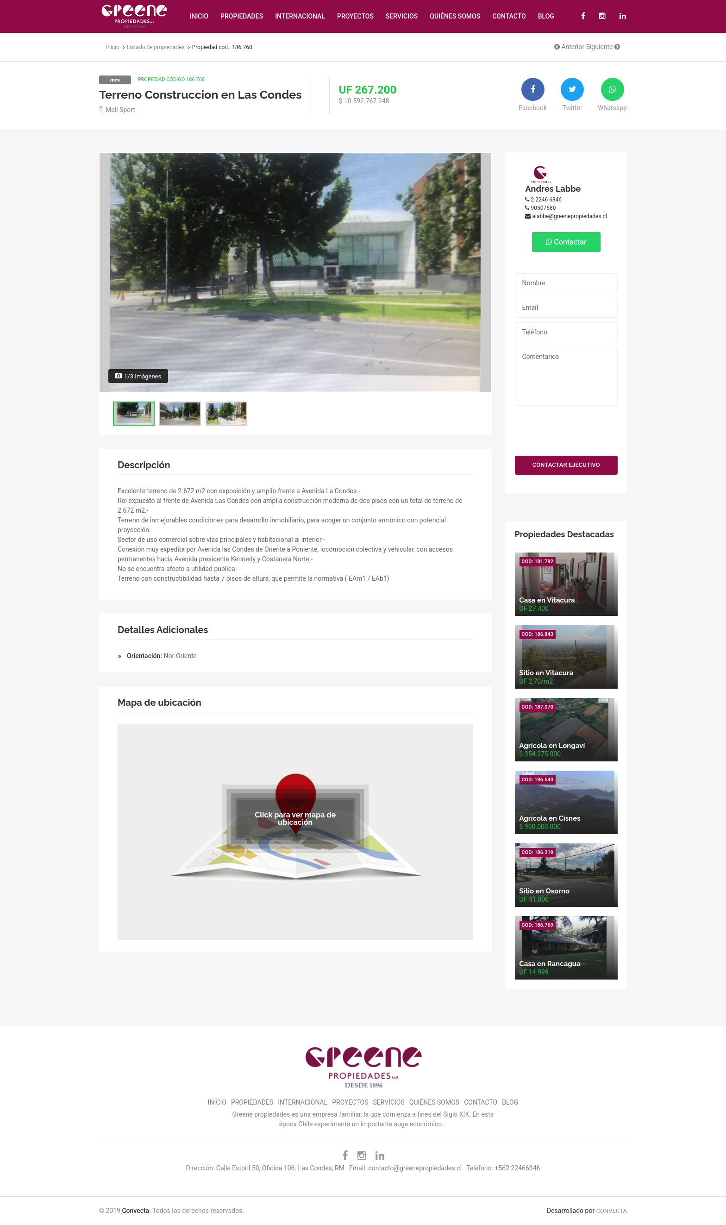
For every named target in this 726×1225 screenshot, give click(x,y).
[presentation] (567, 428)
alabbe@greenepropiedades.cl (566, 216)
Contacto (509, 16)
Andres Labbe (553, 189)
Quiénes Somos (455, 16)
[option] (295, 272)
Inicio (198, 16)
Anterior (569, 46)
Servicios (402, 16)
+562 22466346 (517, 1168)
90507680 (540, 208)
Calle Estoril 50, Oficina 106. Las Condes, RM (280, 1168)
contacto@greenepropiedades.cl (415, 1168)
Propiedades (241, 16)
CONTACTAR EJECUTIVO (566, 464)
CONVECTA (611, 1210)
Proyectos (355, 16)
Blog (546, 16)
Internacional (300, 16)
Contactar (566, 242)
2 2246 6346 (543, 199)
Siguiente (603, 46)
